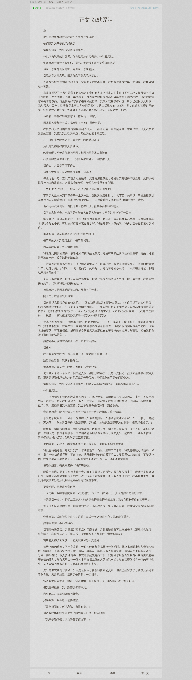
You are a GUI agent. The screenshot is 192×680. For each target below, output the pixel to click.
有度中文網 (41, 2)
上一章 (46, 673)
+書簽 (112, 673)
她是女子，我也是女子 (65, 2)
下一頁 (145, 673)
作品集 (51, 2)
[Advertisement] (96, 642)
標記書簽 (133, 8)
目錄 (79, 673)
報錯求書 (148, 8)
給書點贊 (140, 8)
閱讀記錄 (156, 8)
